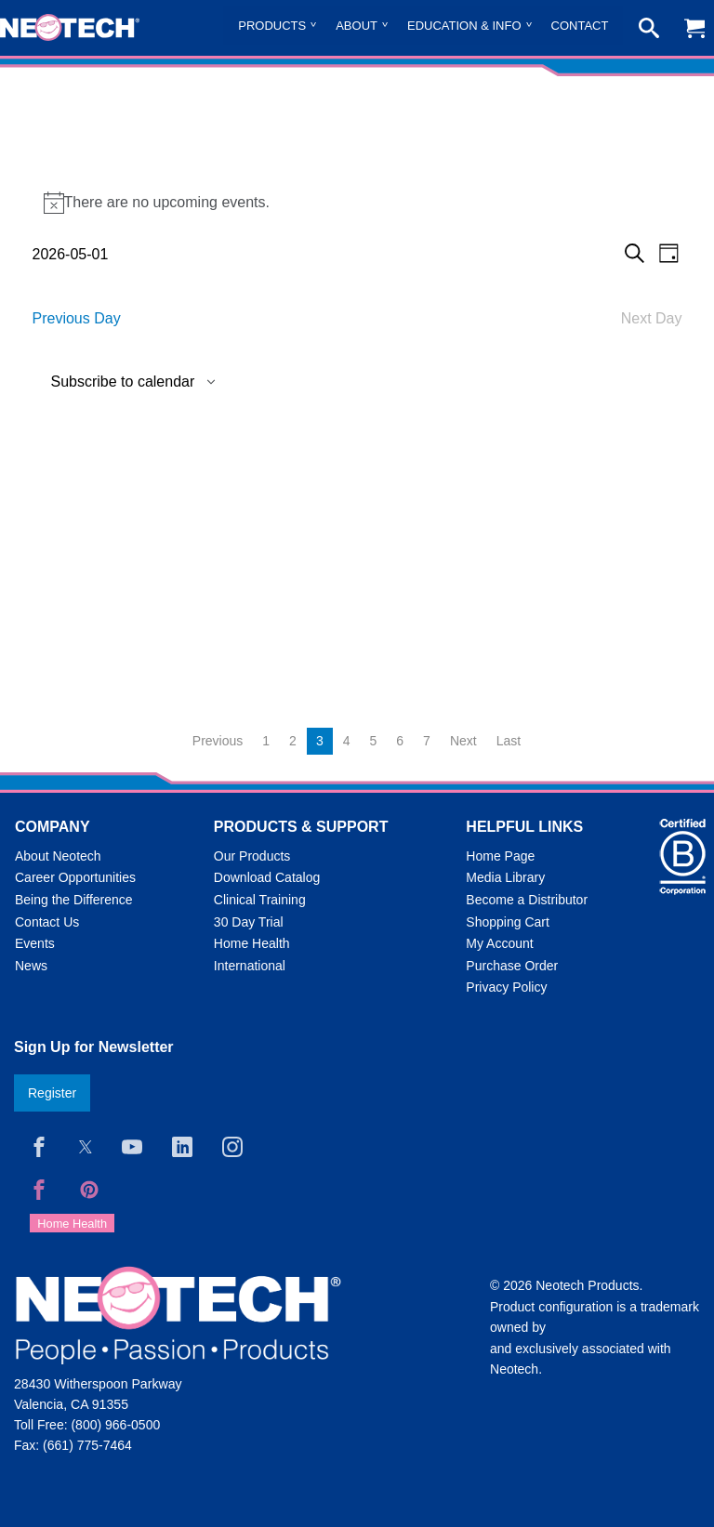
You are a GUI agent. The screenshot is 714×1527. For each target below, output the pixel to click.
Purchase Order (512, 965)
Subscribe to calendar (123, 382)
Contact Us (47, 922)
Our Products (252, 856)
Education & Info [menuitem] (464, 26)
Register (52, 1093)
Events (35, 943)
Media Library (505, 877)
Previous (217, 740)
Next (463, 740)
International (249, 965)
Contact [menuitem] (580, 26)
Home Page (500, 856)
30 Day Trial (249, 922)
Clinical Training (260, 899)
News (31, 965)
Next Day (651, 318)
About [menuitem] (356, 26)
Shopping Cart (507, 922)
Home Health (252, 943)
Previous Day (77, 318)
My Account (499, 943)
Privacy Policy (506, 987)
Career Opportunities (75, 877)
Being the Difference (74, 899)
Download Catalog (267, 877)
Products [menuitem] (272, 26)
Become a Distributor (527, 899)
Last (508, 740)
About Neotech (58, 856)
